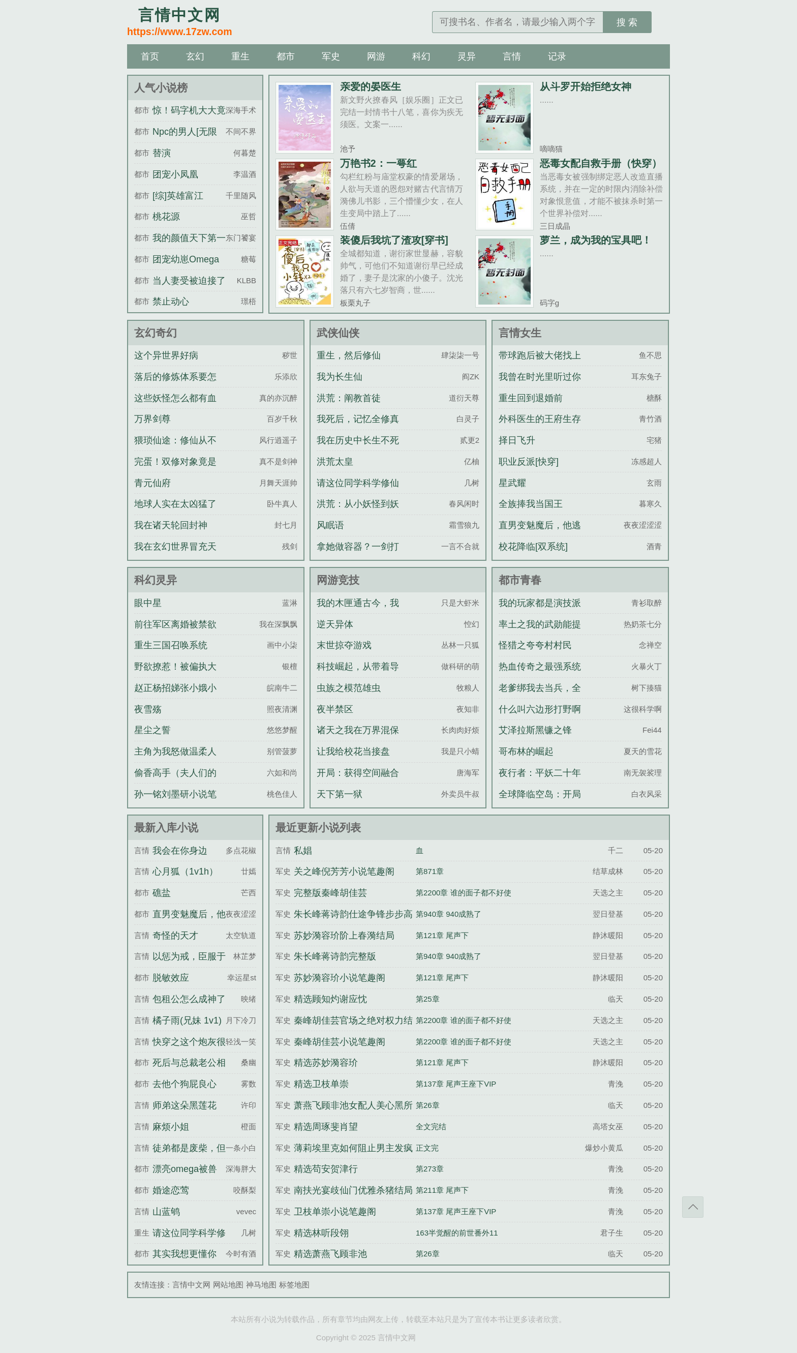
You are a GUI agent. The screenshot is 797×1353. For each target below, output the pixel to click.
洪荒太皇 (335, 462)
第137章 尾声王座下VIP (456, 1083)
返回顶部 (692, 1207)
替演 (161, 153)
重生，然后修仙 (349, 355)
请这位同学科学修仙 (358, 483)
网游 (376, 56)
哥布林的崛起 (526, 751)
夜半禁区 (335, 709)
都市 (286, 56)
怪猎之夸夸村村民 (535, 645)
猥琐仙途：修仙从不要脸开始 (175, 449)
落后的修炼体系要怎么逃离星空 (175, 386)
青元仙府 (152, 483)
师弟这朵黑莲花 (184, 1105)
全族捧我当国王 (531, 504)
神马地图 (261, 1284)
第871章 (430, 871)
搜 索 (627, 22)
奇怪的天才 (175, 935)
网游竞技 (338, 580)
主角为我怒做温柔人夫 (175, 760)
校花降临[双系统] (533, 547)
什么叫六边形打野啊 (540, 709)
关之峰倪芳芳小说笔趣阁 (344, 871)
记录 (557, 56)
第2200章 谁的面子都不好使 (463, 892)
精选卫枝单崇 (321, 1084)
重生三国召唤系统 (170, 645)
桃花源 (166, 217)
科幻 (421, 56)
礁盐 (161, 893)
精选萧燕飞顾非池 (330, 1254)
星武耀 (512, 483)
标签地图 (294, 1284)
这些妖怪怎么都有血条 (175, 407)
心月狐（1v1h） (185, 871)
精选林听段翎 (321, 1233)
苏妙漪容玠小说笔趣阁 (339, 978)
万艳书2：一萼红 (378, 163)
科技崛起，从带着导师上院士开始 (358, 676)
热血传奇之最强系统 (540, 667)
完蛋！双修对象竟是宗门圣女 (175, 471)
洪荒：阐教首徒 (349, 398)
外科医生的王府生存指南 (540, 428)
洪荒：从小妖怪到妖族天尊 (358, 513)
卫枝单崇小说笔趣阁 (335, 1212)
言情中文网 (191, 1284)
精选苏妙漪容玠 (326, 1063)
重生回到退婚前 (531, 398)
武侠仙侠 (338, 333)
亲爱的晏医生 (370, 86)
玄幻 (195, 56)
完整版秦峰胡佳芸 (330, 893)
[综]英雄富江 (177, 196)
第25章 (428, 999)
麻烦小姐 (170, 1127)
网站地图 (228, 1284)
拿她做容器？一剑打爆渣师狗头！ (358, 556)
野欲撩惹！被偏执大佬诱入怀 (175, 676)
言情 (512, 56)
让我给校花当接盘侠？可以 (353, 760)
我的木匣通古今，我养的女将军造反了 (358, 612)
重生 (240, 56)
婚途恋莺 (170, 1190)
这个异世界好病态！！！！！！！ (170, 364)
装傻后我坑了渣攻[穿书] (394, 240)
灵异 (466, 56)
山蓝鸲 (166, 1212)
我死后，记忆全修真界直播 (358, 428)
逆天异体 (335, 624)
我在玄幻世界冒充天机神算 (175, 556)
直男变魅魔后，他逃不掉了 (540, 534)
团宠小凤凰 (175, 174)
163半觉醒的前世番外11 (457, 1232)
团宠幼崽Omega (185, 259)
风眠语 (330, 525)
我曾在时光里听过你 (540, 377)
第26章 (428, 1105)
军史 (331, 56)
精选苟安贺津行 (326, 1169)
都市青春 (520, 580)
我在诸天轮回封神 (170, 525)
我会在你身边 (179, 851)
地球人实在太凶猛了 (175, 504)
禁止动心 (170, 301)
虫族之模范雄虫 (349, 688)
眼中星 (148, 603)
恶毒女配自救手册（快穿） (601, 163)
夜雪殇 (148, 709)
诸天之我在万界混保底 (358, 739)
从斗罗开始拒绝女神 (585, 86)
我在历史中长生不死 (358, 440)
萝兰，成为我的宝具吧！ (596, 240)
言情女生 (520, 333)
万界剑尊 (152, 419)
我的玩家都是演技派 (540, 603)
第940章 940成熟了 (448, 914)
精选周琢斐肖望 (326, 1127)
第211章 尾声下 (442, 1190)
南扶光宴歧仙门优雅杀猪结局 (353, 1190)
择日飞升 (517, 440)
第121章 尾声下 (442, 935)
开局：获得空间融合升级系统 (358, 782)
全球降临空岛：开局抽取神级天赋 (540, 803)
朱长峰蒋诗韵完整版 (335, 956)
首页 (150, 56)
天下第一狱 (339, 794)
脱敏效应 (170, 978)
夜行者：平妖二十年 (540, 773)
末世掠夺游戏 (344, 645)
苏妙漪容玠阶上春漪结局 (344, 935)
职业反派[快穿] (529, 462)
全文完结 (431, 1126)
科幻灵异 (155, 580)
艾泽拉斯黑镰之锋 (535, 730)
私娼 (303, 851)
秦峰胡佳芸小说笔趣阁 (339, 1042)
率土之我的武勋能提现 (540, 633)
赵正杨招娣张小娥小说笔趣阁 (175, 697)
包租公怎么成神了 (189, 999)
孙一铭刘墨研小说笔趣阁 (175, 803)
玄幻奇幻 (155, 333)
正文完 (427, 1148)
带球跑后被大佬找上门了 (540, 364)
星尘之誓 (152, 730)
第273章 (430, 1168)
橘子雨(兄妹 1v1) (187, 1020)
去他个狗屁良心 (184, 1084)
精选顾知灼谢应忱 (330, 999)
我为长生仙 (339, 377)
